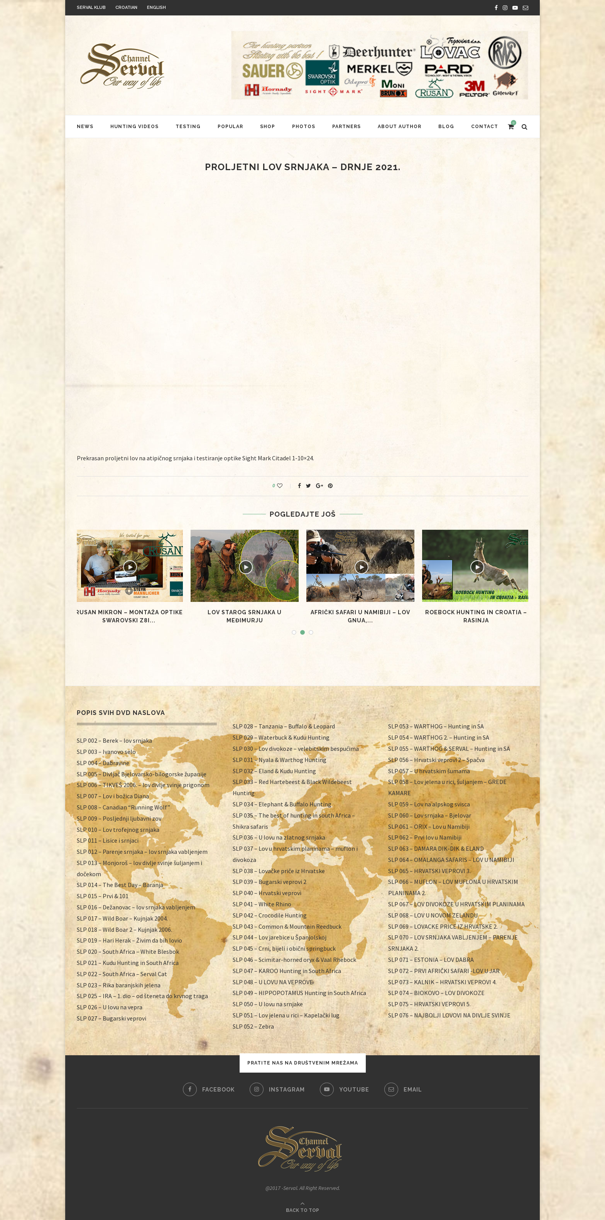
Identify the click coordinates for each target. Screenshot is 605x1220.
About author (399, 126)
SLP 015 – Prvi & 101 (102, 896)
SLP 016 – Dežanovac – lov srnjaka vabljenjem (136, 907)
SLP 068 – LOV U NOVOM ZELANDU (433, 915)
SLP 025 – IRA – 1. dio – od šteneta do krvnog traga (142, 996)
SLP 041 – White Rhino (262, 904)
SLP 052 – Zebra (253, 1026)
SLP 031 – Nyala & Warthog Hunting (279, 760)
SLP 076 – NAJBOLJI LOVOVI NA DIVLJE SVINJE (449, 1015)
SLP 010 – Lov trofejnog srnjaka (118, 829)
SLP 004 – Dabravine (103, 763)
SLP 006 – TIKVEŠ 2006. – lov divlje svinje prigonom (143, 785)
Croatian (126, 7)
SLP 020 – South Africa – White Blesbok (128, 951)
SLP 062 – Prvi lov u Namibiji (424, 837)
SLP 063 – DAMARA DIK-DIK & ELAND (436, 848)
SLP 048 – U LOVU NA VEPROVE (273, 982)
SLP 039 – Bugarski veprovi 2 (269, 881)
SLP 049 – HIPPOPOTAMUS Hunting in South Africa (299, 993)
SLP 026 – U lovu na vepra (109, 1007)
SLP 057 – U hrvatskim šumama (429, 771)
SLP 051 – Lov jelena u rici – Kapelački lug (286, 1015)
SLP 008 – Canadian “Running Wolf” (123, 807)
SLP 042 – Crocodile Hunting (270, 915)
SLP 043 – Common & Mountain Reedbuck (287, 926)
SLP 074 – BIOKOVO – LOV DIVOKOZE (436, 993)
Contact (484, 126)
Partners (346, 126)
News (85, 126)
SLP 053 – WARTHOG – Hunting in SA (436, 726)
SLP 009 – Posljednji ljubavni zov (119, 818)
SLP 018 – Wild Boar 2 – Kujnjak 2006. (124, 929)
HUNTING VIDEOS (134, 126)
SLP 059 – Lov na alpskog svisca (429, 804)
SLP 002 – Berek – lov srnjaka (114, 740)
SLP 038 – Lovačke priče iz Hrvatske (279, 871)
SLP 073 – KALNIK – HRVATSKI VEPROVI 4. (442, 982)
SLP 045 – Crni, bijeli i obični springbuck (284, 948)
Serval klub (91, 7)
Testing (188, 126)
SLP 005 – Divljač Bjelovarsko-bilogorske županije (141, 774)
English (156, 7)
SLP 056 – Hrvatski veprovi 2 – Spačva (436, 760)
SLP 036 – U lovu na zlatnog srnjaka (279, 837)
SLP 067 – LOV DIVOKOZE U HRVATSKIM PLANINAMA (456, 904)
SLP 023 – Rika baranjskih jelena (119, 985)
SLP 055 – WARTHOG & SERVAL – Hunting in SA (449, 748)
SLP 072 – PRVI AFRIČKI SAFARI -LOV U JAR (444, 971)
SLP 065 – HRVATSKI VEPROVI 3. (429, 871)
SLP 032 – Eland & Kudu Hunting (274, 771)
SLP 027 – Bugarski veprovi (111, 1018)
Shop (267, 126)
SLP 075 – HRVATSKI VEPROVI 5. (429, 1004)
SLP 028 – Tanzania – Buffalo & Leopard (284, 726)
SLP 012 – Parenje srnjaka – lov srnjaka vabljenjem (142, 851)
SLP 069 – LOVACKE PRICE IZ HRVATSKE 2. (443, 926)
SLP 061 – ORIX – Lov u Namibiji (429, 826)
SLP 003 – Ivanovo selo (106, 751)
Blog (446, 126)
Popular (230, 126)
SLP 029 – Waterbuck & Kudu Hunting (281, 737)
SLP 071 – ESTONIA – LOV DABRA (431, 959)
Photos (303, 126)
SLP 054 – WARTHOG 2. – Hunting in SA (438, 737)
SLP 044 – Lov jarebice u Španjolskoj (279, 937)
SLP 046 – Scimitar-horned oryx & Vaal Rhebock (294, 959)
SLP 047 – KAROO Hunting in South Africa (287, 971)
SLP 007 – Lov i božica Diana (113, 796)
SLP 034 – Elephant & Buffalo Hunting (282, 804)
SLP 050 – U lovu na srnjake (268, 1004)
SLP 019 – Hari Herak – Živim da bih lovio (129, 940)
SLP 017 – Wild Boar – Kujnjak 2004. (122, 918)
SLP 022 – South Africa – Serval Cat (122, 974)
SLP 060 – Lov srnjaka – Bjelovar (429, 815)
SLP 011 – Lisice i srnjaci (108, 840)
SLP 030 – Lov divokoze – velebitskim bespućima (296, 748)
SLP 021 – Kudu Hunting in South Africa (128, 963)
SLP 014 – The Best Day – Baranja (120, 885)
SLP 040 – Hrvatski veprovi (267, 893)
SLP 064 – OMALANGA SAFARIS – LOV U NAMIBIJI (451, 859)
